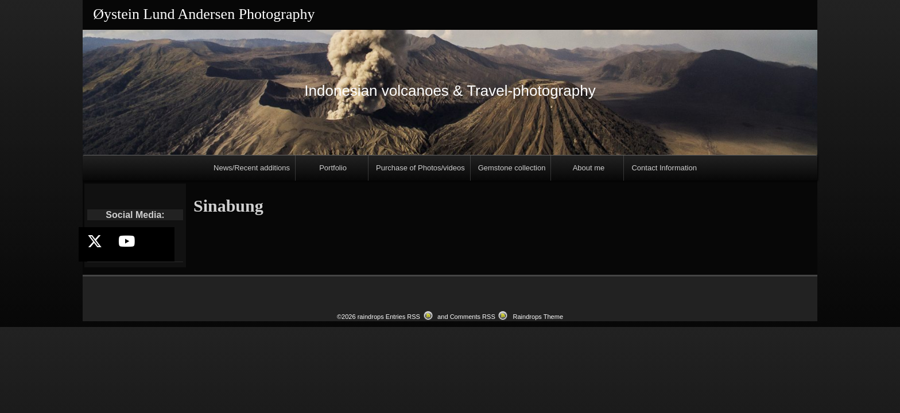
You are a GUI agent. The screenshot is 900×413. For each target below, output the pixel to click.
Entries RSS (403, 316)
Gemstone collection (512, 167)
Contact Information (663, 167)
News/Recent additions (252, 167)
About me (589, 167)
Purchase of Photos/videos (420, 167)
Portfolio (333, 167)
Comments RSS (472, 316)
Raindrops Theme (538, 316)
